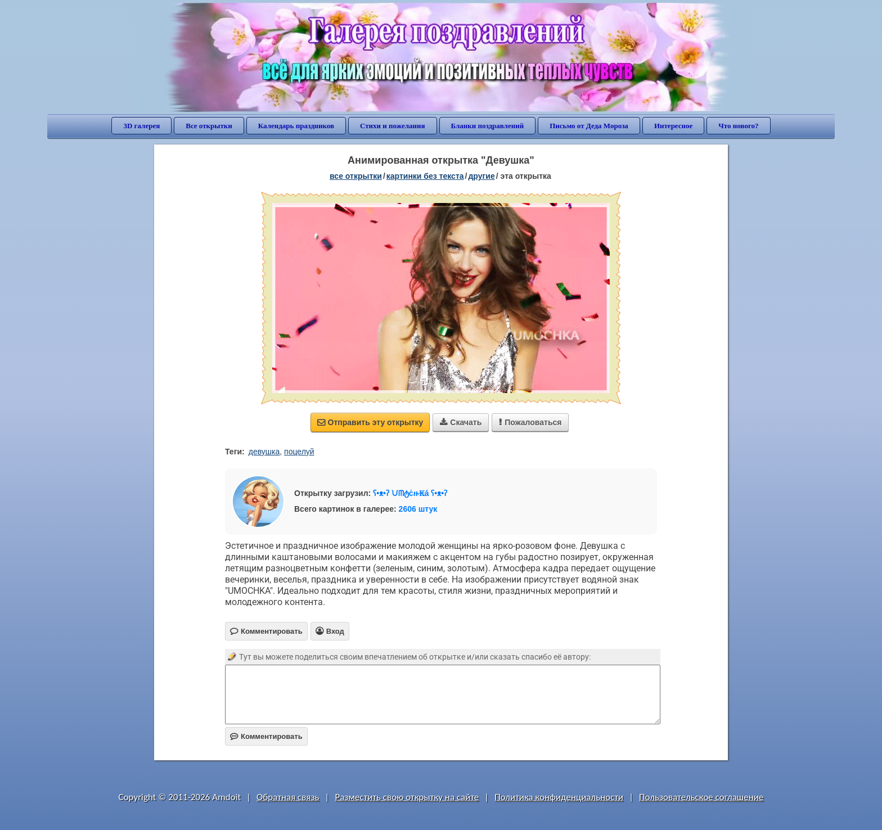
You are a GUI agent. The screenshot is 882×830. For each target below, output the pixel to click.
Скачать (461, 422)
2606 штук (418, 508)
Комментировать (266, 736)
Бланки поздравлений (487, 125)
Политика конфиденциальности (558, 797)
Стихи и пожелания (392, 125)
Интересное (673, 125)
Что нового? (738, 125)
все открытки (356, 176)
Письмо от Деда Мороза (589, 125)
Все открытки (209, 125)
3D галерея (141, 125)
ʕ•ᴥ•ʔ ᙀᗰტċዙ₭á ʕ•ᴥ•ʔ (410, 493)
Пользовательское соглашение (701, 797)
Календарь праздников (296, 125)
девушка (264, 451)
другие (481, 176)
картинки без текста (425, 176)
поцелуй (299, 451)
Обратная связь (288, 797)
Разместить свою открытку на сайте (407, 797)
